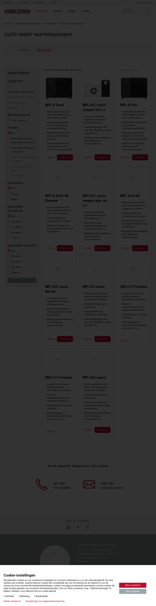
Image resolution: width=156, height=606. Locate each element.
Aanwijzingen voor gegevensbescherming (44, 601)
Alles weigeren (133, 591)
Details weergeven (12, 601)
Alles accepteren (132, 585)
